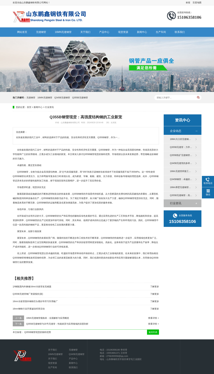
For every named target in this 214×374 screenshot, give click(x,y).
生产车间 (161, 32)
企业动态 (175, 130)
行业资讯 (49, 107)
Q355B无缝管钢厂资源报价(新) (28, 294)
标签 (188, 2)
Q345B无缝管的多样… (181, 163)
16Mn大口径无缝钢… (180, 139)
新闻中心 (142, 32)
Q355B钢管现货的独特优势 (37, 332)
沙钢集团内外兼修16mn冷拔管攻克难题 (32, 286)
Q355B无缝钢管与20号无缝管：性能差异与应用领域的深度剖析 (57, 324)
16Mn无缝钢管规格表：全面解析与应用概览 (47, 318)
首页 (29, 107)
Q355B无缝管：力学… (181, 147)
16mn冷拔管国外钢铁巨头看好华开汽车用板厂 (35, 301)
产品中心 (104, 32)
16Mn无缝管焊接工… (180, 171)
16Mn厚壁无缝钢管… (180, 187)
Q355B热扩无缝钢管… (181, 155)
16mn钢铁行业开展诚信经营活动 (29, 308)
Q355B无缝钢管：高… (181, 195)
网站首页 (22, 32)
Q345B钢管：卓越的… (181, 179)
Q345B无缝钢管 (62, 97)
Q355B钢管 (104, 150)
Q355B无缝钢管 (80, 97)
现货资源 (123, 32)
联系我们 (180, 32)
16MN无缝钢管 (63, 32)
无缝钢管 (41, 32)
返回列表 (153, 332)
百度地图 (197, 2)
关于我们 (85, 32)
